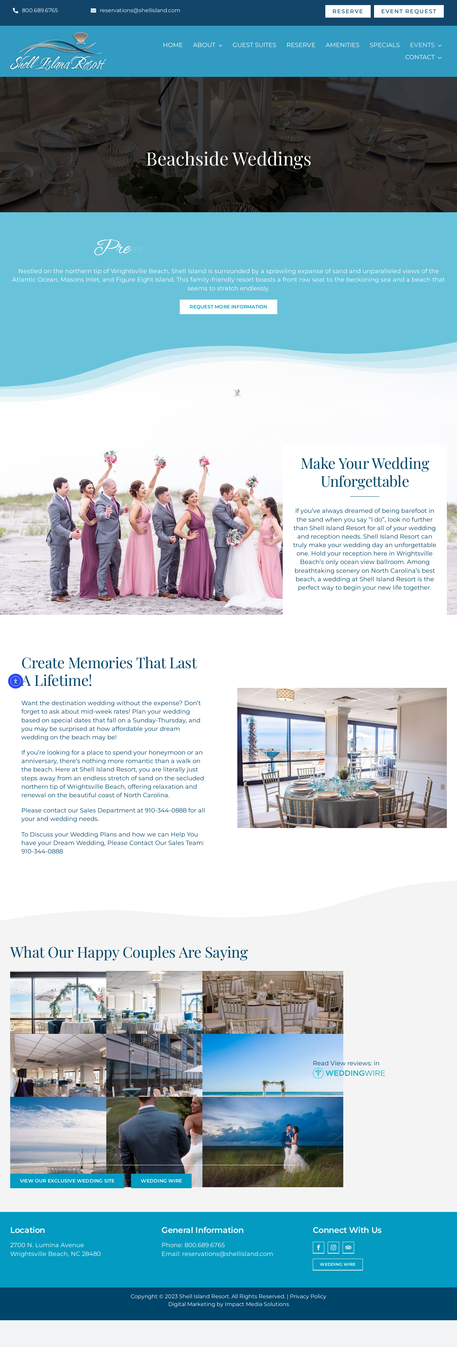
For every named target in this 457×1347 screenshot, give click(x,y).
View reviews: (351, 1063)
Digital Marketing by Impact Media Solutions (228, 1304)
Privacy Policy (308, 1296)
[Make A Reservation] (348, 11)
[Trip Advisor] (348, 1248)
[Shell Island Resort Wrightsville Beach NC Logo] (58, 35)
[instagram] (333, 1248)
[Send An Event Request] (409, 11)
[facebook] (318, 1248)
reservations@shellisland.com (227, 1254)
